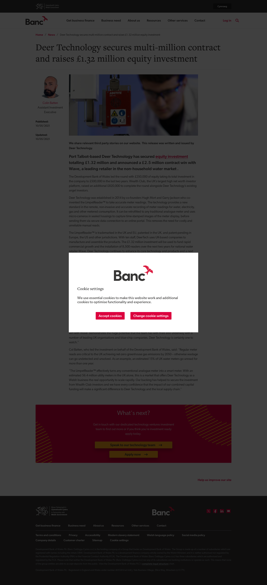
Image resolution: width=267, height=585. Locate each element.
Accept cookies (110, 316)
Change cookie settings (151, 316)
